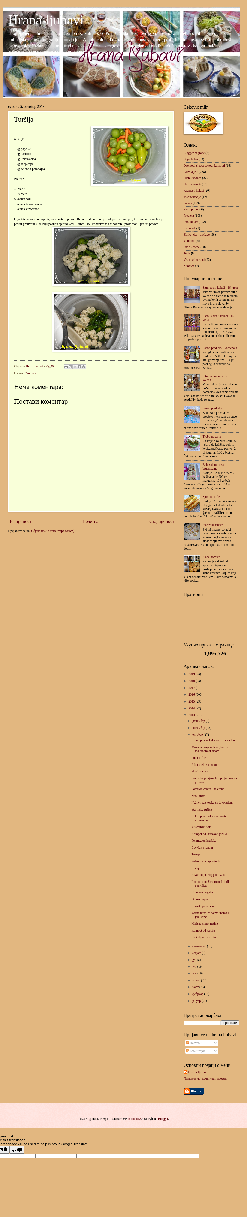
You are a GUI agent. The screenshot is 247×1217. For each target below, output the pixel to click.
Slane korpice (211, 557)
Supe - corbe (192, 247)
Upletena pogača (202, 892)
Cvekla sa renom (202, 847)
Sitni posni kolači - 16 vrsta (220, 287)
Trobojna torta (212, 436)
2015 (192, 701)
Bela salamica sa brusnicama (213, 466)
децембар (199, 721)
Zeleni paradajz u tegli (205, 861)
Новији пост (19, 521)
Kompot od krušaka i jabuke (209, 834)
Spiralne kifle (211, 497)
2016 (192, 694)
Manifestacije (192, 197)
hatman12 (134, 1119)
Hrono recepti (192, 184)
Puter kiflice (199, 758)
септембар (199, 946)
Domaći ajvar (200, 899)
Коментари (195, 1051)
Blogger (163, 1119)
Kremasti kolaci (194, 190)
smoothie (189, 241)
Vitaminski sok (201, 827)
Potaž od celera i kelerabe (207, 789)
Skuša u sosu (199, 771)
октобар (198, 734)
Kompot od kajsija (203, 930)
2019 (192, 674)
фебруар (198, 994)
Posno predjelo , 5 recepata (220, 348)
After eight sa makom (205, 764)
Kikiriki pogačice (202, 906)
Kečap (195, 868)
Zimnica (30, 373)
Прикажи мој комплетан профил (205, 1078)
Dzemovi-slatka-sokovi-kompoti (204, 165)
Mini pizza (198, 796)
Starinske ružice (213, 525)
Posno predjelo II (214, 408)
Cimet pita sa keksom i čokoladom (213, 740)
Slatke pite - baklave (197, 234)
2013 (192, 715)
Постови (193, 1043)
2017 (192, 688)
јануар (197, 1001)
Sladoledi (190, 228)
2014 (192, 708)
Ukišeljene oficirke (203, 937)
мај (194, 973)
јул (194, 960)
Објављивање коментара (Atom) (52, 531)
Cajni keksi (191, 159)
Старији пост (161, 521)
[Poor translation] (16, 1150)
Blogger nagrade (194, 153)
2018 (192, 681)
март (195, 987)
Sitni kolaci (191, 222)
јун (194, 966)
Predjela (189, 215)
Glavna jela (191, 172)
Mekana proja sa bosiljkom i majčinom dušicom (209, 749)
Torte (187, 253)
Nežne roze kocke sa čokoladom (212, 802)
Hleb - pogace (192, 178)
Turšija (195, 854)
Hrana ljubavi (46, 19)
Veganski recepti (194, 259)
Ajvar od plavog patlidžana (208, 875)
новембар (199, 728)
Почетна (90, 521)
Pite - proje (191, 209)
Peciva (188, 203)
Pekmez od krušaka (203, 840)
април (196, 980)
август (197, 953)
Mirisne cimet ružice (204, 923)
